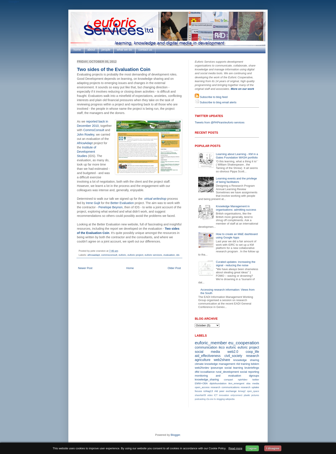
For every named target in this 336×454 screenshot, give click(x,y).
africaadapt (93, 254)
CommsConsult (93, 130)
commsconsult (109, 254)
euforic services (153, 254)
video (210, 395)
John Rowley (85, 134)
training (245, 363)
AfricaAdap (84, 143)
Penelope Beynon (110, 207)
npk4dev (242, 379)
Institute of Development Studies (86, 152)
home (77, 49)
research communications (225, 387)
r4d (238, 363)
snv (211, 399)
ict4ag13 (208, 391)
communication (206, 347)
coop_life (252, 351)
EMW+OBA (201, 383)
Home (130, 268)
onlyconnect (236, 395)
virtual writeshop (155, 198)
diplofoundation (218, 383)
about (91, 49)
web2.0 (232, 351)
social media (207, 351)
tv (215, 399)
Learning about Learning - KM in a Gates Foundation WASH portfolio (237, 155)
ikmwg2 (242, 391)
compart (228, 379)
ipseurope (217, 367)
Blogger (175, 434)
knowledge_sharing (207, 379)
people (105, 49)
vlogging (220, 399)
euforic (122, 254)
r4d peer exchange (225, 391)
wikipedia (230, 399)
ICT (216, 395)
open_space (253, 391)
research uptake (250, 387)
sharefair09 (200, 395)
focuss (198, 391)
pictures (255, 395)
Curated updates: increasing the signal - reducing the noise (235, 263)
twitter (255, 379)
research (252, 356)
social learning (233, 367)
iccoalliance (207, 371)
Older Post (174, 268)
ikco (222, 347)
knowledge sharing (246, 360)
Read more (235, 448)
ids (177, 254)
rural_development (227, 371)
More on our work (242, 88)
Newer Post (85, 268)
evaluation (169, 254)
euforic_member (211, 342)
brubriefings (251, 367)
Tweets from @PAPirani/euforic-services (219, 122)
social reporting (249, 371)
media (255, 383)
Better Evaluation (122, 203)
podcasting (200, 399)
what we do (124, 49)
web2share (222, 360)
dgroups (254, 375)
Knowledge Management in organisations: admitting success (236, 208)
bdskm (255, 363)
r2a (207, 399)
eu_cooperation (243, 342)
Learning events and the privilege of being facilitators (236, 180)
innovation (224, 395)
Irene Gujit (93, 203)
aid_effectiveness (207, 356)
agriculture (202, 360)
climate (199, 363)
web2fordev (202, 367)
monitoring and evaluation (218, 375)
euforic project (135, 254)
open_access (202, 387)
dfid (197, 371)
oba (248, 383)
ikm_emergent (236, 383)
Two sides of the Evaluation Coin (113, 69)
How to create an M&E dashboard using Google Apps (237, 235)
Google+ (14, 1)
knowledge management (219, 363)
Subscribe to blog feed (213, 97)
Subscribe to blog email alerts (217, 102)
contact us (145, 49)
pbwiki (247, 395)
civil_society (233, 356)
